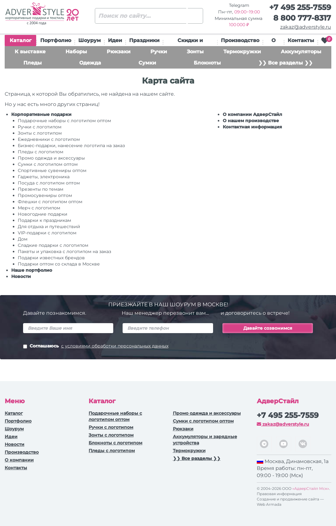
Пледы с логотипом (40, 152)
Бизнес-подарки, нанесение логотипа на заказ (71, 145)
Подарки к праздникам (44, 220)
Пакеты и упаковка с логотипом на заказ (64, 251)
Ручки (158, 52)
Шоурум (89, 40)
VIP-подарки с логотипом (47, 233)
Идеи (115, 40)
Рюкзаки (118, 52)
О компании (19, 460)
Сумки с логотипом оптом (48, 164)
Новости (21, 276)
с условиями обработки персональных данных (114, 346)
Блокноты (207, 63)
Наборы (76, 52)
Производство (240, 40)
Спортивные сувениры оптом (52, 170)
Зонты (195, 52)
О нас (273, 41)
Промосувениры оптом (45, 195)
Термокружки (242, 52)
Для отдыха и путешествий (49, 226)
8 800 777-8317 (302, 17)
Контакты (301, 40)
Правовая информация (279, 493)
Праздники (144, 40)
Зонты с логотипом (40, 133)
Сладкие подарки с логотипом (53, 245)
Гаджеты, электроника (44, 176)
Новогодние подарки (42, 214)
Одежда (90, 63)
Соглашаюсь (95, 346)
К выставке (30, 52)
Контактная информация (252, 127)
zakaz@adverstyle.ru (305, 27)
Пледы (32, 63)
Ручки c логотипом (39, 127)
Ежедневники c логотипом (49, 139)
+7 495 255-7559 (300, 7)
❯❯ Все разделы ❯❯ (285, 63)
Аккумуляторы (301, 52)
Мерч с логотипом (39, 208)
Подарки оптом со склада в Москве (59, 264)
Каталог (21, 41)
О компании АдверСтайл (252, 114)
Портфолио (55, 40)
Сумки (147, 63)
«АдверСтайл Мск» (310, 488)
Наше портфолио (31, 270)
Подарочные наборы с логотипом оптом (64, 120)
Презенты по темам (40, 189)
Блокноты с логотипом (115, 443)
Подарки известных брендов (51, 258)
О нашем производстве (251, 120)
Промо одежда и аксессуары (51, 158)
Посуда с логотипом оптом (49, 183)
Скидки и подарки (190, 41)
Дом (22, 239)
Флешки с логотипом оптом (50, 201)
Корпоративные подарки (41, 114)
